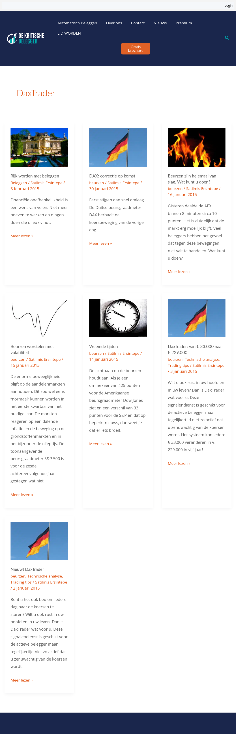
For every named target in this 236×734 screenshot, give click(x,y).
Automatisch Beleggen (77, 22)
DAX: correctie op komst (113, 175)
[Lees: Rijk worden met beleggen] (39, 147)
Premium (184, 22)
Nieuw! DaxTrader (28, 568)
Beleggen (19, 182)
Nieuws (160, 22)
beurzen (97, 182)
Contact (138, 22)
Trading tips (179, 364)
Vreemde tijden (104, 345)
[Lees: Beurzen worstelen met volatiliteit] (39, 317)
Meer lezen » (22, 235)
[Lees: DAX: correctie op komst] (118, 147)
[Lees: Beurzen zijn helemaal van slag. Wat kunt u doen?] (196, 147)
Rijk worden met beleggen (36, 175)
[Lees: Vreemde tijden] (118, 317)
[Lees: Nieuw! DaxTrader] (39, 539)
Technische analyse (203, 358)
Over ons (114, 22)
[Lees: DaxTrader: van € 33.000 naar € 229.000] (196, 317)
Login (229, 5)
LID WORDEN (69, 33)
